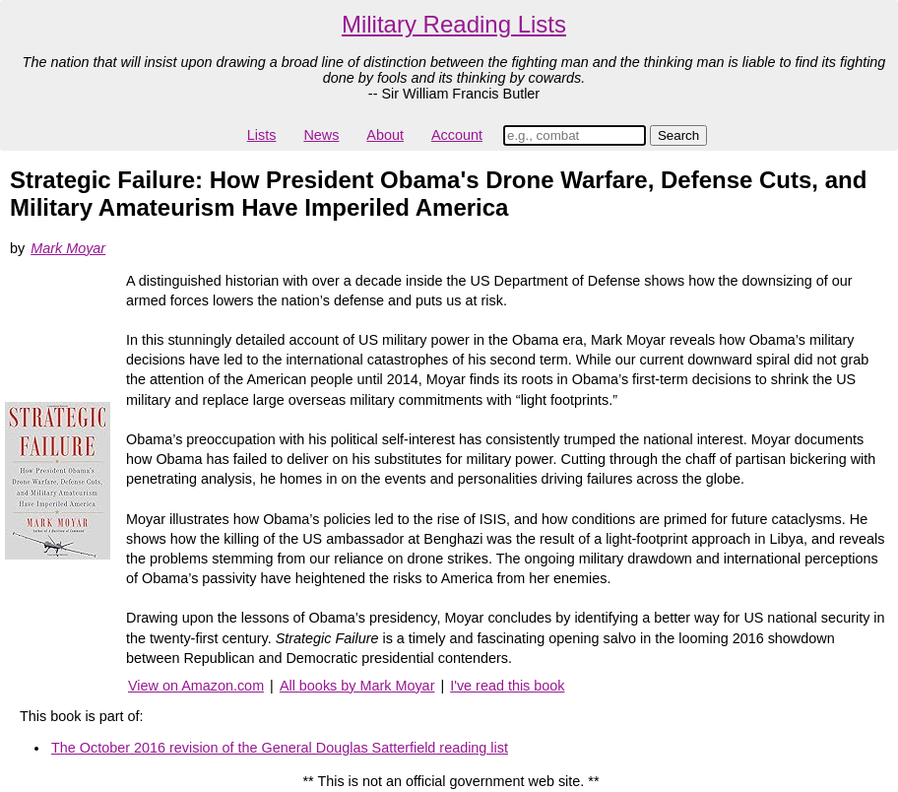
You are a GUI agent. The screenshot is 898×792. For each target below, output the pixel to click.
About (385, 135)
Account (456, 135)
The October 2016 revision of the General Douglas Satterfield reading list (279, 748)
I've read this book (507, 685)
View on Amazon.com (196, 685)
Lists (262, 135)
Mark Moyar (68, 248)
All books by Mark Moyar (357, 685)
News (321, 135)
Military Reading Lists (454, 24)
